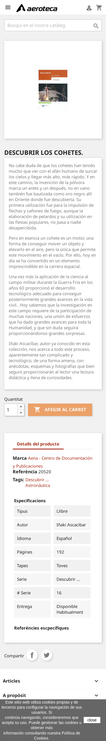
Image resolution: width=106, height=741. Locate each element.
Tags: (18, 479)
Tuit (46, 655)
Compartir (32, 655)
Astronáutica (37, 485)
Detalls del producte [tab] (38, 444)
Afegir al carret (60, 409)
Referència (25, 471)
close (92, 720)
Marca (20, 458)
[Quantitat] (11, 410)
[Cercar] (53, 25)
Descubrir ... (37, 479)
